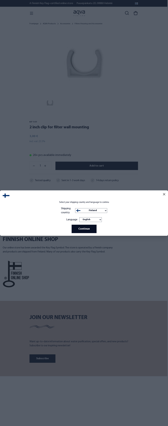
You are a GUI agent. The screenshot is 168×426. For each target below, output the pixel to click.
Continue (84, 229)
